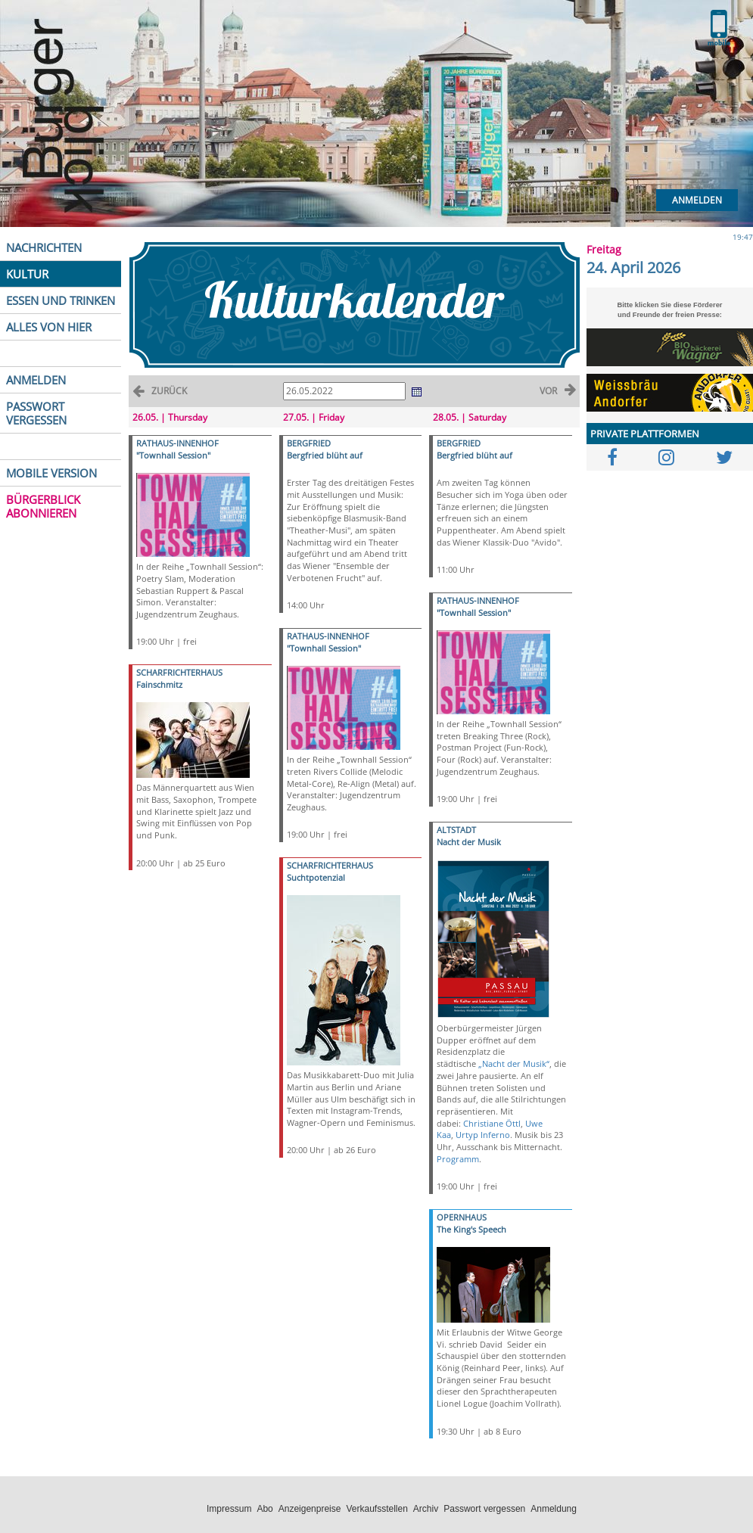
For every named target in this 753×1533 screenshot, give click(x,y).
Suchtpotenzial (316, 877)
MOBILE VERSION (51, 472)
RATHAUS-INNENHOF (177, 443)
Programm (458, 1159)
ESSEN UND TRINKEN (60, 300)
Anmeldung (554, 1508)
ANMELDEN (36, 379)
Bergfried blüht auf (324, 455)
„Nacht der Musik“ (513, 1063)
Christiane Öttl (492, 1123)
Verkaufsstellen (376, 1508)
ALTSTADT (456, 829)
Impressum (229, 1508)
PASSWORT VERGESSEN (36, 413)
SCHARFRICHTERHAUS (179, 672)
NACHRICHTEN (44, 247)
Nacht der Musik (469, 841)
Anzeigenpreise (309, 1508)
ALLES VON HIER (49, 326)
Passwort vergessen (484, 1508)
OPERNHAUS (462, 1217)
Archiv (425, 1508)
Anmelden (697, 200)
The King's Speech (471, 1229)
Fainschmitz (159, 684)
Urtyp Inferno (483, 1134)
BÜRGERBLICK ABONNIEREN (43, 506)
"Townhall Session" (173, 455)
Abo (264, 1508)
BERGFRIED (309, 443)
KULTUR (27, 273)
